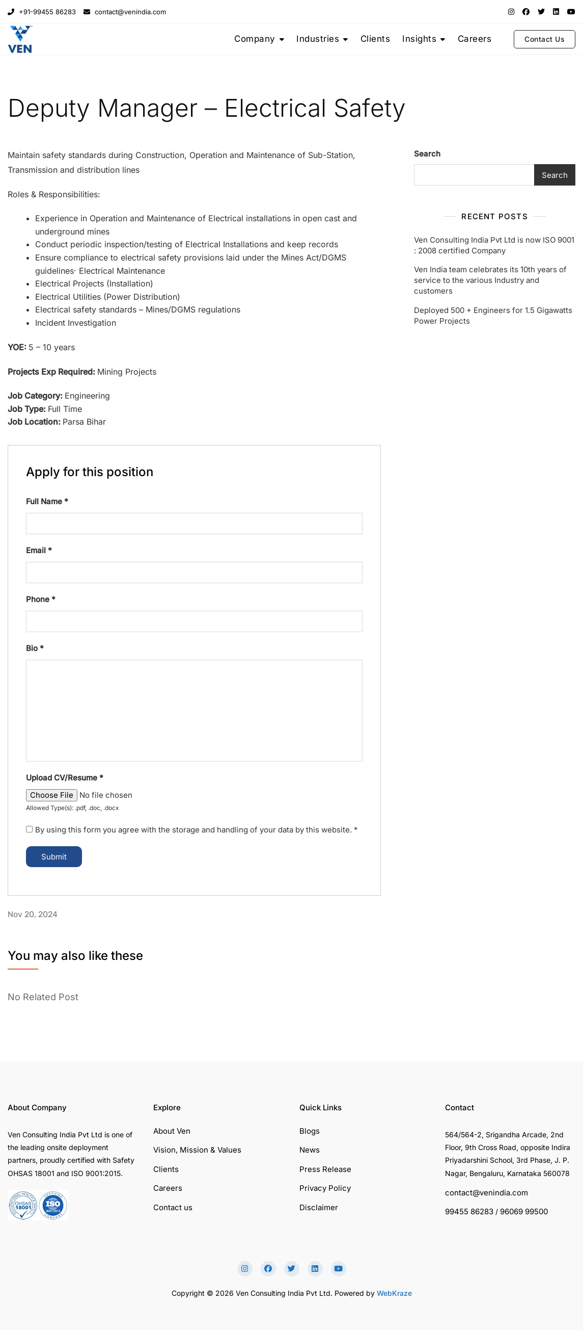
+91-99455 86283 (42, 12)
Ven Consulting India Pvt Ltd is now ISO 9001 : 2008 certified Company (494, 245)
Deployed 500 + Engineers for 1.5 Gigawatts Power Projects (493, 315)
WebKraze (394, 1293)
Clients (375, 39)
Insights (419, 39)
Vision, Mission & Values (197, 1150)
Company (254, 39)
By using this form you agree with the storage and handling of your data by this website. (196, 829)
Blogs (309, 1131)
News (309, 1150)
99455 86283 (469, 1211)
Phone (40, 599)
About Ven (171, 1131)
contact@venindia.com (125, 12)
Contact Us (544, 39)
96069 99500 (524, 1211)
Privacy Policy (325, 1188)
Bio (35, 648)
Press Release (325, 1169)
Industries (317, 39)
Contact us (172, 1207)
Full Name (47, 501)
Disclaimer (318, 1207)
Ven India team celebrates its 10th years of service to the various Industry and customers (490, 280)
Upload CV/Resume (64, 778)
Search (427, 154)
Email (39, 550)
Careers (475, 39)
